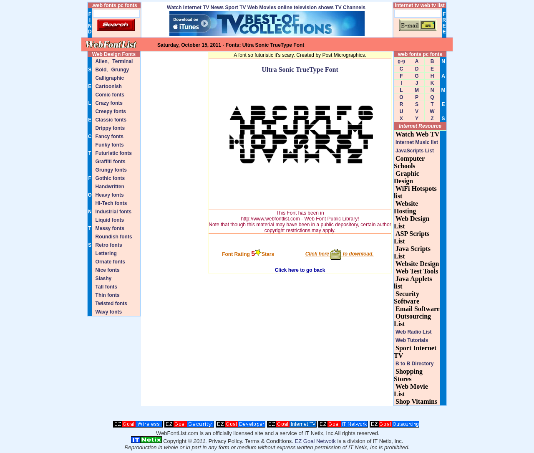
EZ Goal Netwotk (315, 441)
